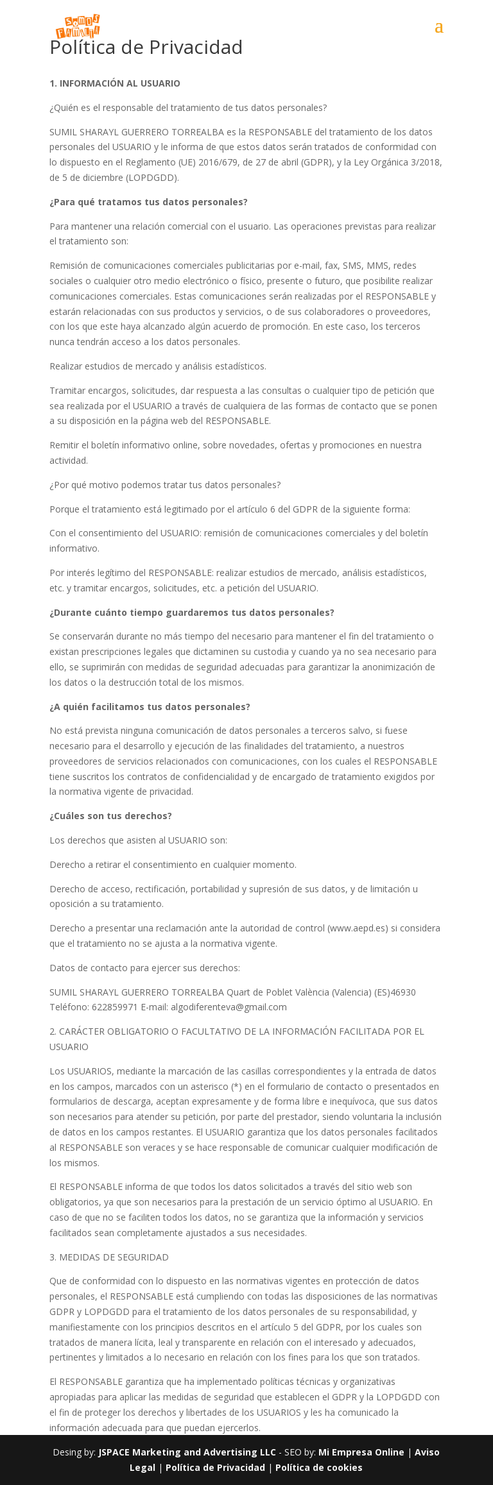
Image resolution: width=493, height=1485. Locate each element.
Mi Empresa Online (361, 1452)
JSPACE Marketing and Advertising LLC (187, 1452)
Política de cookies (319, 1467)
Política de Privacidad (217, 1467)
